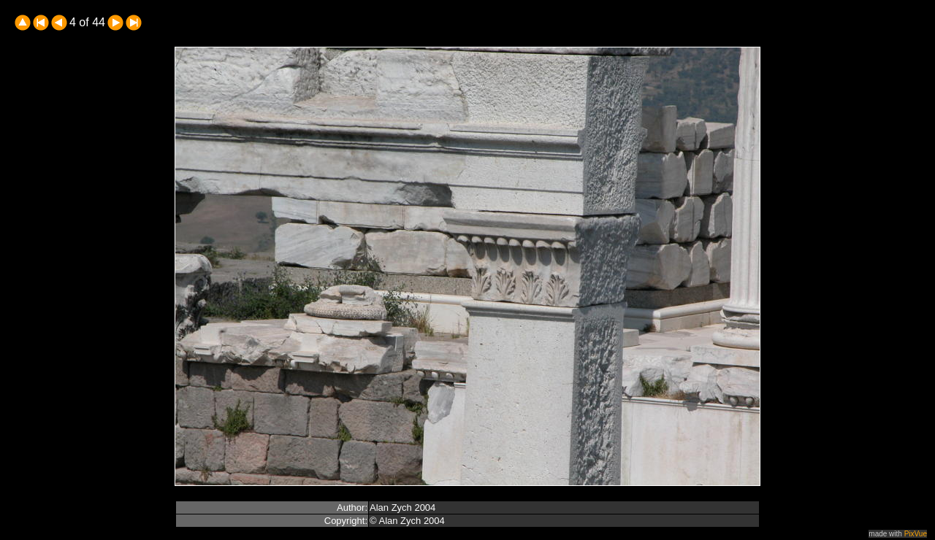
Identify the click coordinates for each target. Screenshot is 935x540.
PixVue (915, 534)
